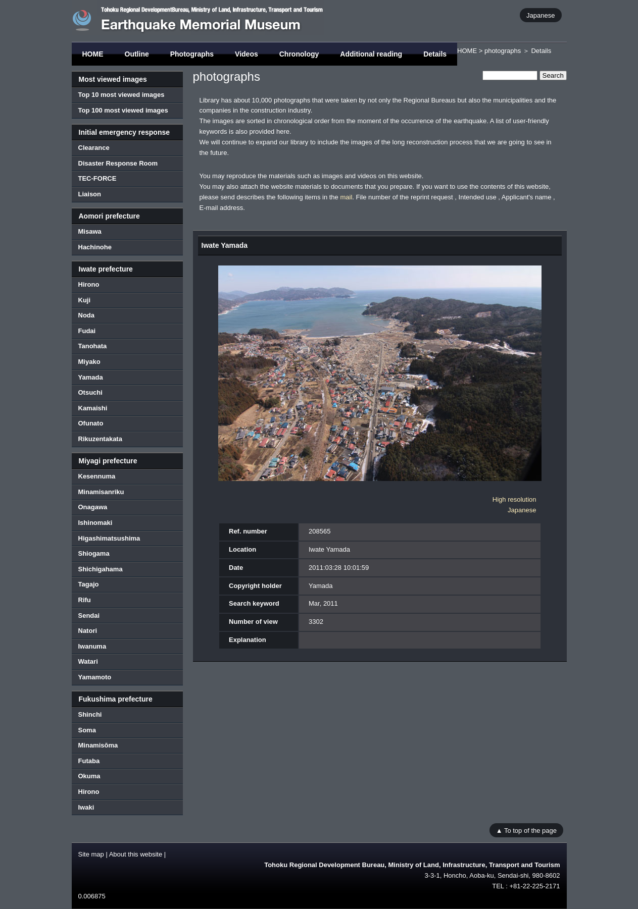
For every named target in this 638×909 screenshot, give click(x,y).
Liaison (90, 194)
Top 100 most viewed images (123, 110)
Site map (91, 854)
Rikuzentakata (100, 439)
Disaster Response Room (118, 163)
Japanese (540, 15)
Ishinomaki (95, 522)
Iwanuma (92, 646)
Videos (246, 54)
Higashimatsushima (109, 538)
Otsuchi (90, 392)
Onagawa (93, 507)
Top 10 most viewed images (121, 94)
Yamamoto (95, 677)
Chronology (299, 54)
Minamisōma (98, 745)
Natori (87, 630)
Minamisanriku (101, 492)
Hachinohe (95, 247)
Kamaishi (93, 408)
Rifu (84, 600)
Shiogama (94, 553)
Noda (86, 315)
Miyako (89, 361)
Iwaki (86, 807)
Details (435, 54)
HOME (93, 54)
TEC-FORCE (97, 178)
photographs (502, 51)
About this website (136, 854)
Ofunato (91, 423)
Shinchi (90, 714)
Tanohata (92, 346)
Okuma (89, 776)
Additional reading (371, 54)
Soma (87, 730)
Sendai (89, 615)
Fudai (87, 331)
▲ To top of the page (526, 830)
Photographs (192, 54)
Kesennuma (97, 476)
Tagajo (88, 584)
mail (346, 197)
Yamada (90, 377)
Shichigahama (100, 569)
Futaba (89, 761)
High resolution (514, 499)
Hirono (89, 284)
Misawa (90, 231)
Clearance (94, 147)
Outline (137, 54)
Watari (88, 661)
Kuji (84, 300)
